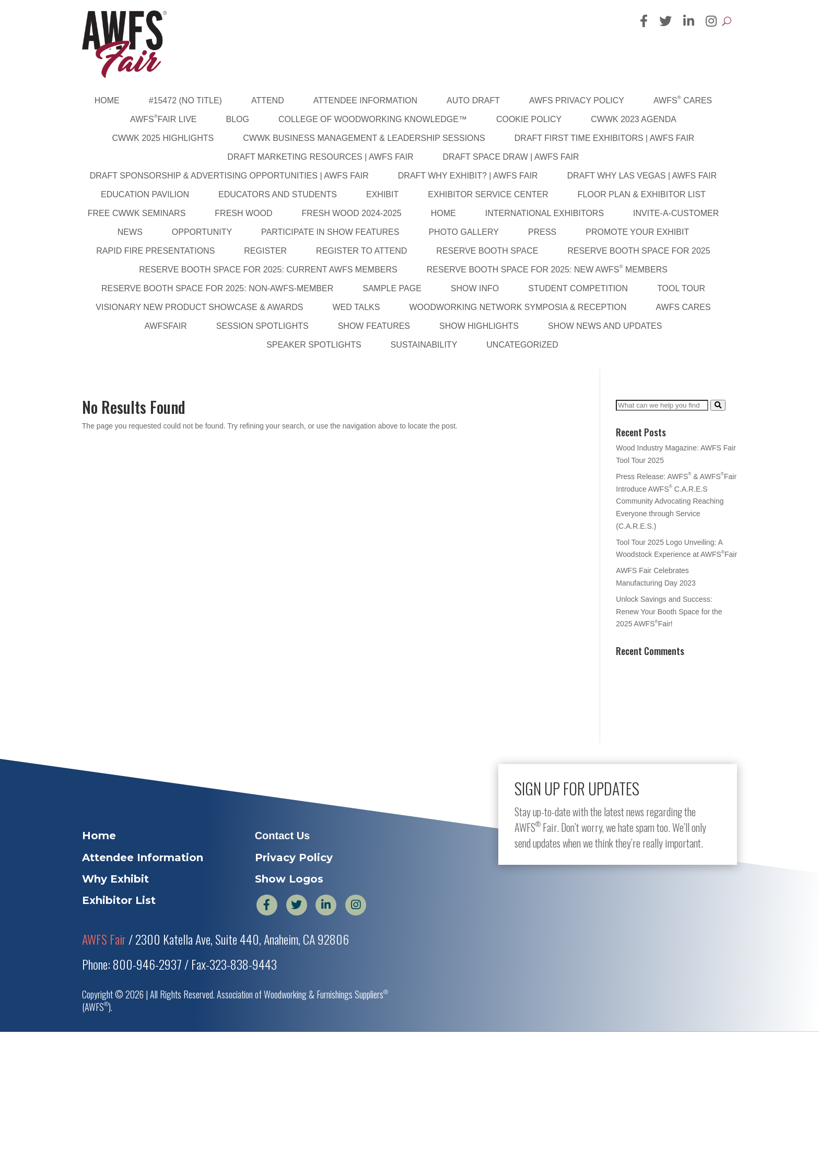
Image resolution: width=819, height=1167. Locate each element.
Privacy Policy (294, 857)
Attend (267, 100)
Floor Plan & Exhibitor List (642, 194)
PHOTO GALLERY (463, 232)
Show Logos (289, 879)
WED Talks (356, 307)
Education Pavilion (145, 194)
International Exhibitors (544, 213)
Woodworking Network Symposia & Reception (517, 307)
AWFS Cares (682, 99)
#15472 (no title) (185, 100)
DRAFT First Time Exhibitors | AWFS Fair (604, 138)
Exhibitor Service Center (488, 194)
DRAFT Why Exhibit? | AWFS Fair (468, 175)
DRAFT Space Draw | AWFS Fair (511, 156)
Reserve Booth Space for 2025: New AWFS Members (547, 269)
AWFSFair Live (163, 118)
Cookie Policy (528, 119)
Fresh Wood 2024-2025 (352, 213)
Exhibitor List (119, 900)
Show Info (475, 288)
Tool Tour (681, 288)
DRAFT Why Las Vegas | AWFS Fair (642, 175)
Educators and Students (277, 194)
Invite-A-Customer (676, 213)
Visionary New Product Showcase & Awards (199, 307)
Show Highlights (479, 325)
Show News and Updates (605, 325)
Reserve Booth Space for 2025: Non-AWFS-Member (217, 288)
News (130, 232)
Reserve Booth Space (487, 250)
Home (107, 100)
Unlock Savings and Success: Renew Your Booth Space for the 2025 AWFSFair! (669, 611)
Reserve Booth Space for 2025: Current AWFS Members (268, 269)
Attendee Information (365, 100)
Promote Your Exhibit (637, 232)
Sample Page (392, 288)
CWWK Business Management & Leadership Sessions (364, 138)
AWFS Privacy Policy (576, 100)
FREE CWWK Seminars (137, 213)
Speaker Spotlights (313, 344)
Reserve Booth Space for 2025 (638, 250)
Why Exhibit (115, 879)
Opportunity (202, 232)
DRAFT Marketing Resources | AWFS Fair (320, 156)
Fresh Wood (243, 213)
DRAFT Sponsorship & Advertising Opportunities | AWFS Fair (229, 175)
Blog (237, 119)
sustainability (424, 344)
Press (542, 232)
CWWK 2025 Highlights (163, 138)
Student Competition (578, 288)
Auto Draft (473, 100)
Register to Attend (361, 250)
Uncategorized (522, 344)
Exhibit (382, 194)
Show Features (374, 325)
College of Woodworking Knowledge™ (372, 119)
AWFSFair (166, 325)
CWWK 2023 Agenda (633, 119)
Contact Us (282, 835)
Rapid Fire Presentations (155, 250)
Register (265, 250)
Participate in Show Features (330, 232)
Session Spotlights (262, 325)
